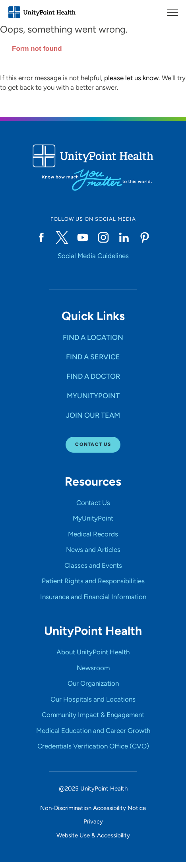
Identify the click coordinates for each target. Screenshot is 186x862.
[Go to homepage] (42, 12)
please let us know (131, 78)
